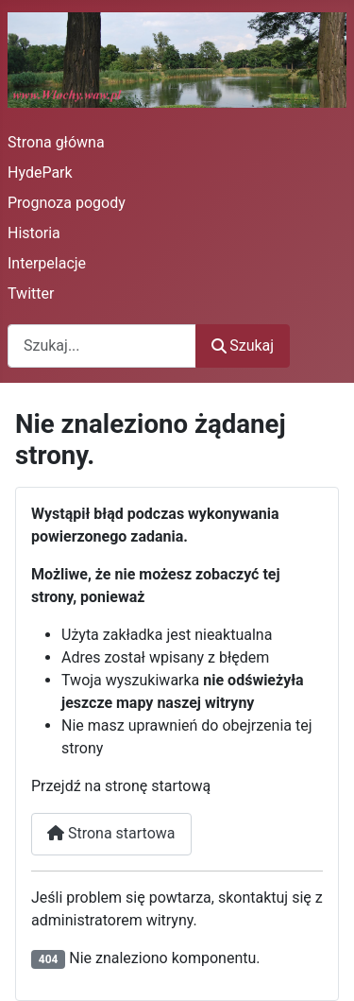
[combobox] (102, 345)
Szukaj (242, 345)
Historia (34, 233)
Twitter (31, 293)
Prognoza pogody (67, 203)
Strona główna (56, 142)
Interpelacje (47, 263)
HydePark (40, 172)
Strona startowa (111, 833)
